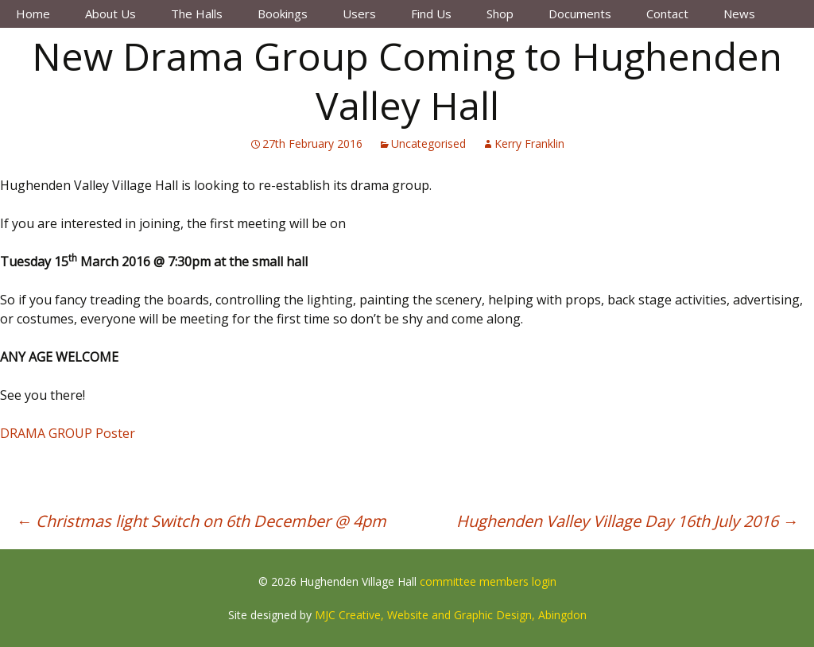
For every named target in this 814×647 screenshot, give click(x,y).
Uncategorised (428, 143)
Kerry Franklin (529, 143)
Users (359, 13)
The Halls (197, 13)
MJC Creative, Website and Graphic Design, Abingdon (451, 614)
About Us (110, 13)
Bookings (283, 13)
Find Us (431, 13)
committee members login (488, 581)
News (739, 13)
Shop (500, 13)
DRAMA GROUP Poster (67, 433)
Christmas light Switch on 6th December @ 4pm (201, 521)
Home (33, 13)
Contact (667, 13)
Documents (579, 13)
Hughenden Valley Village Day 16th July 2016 (627, 521)
